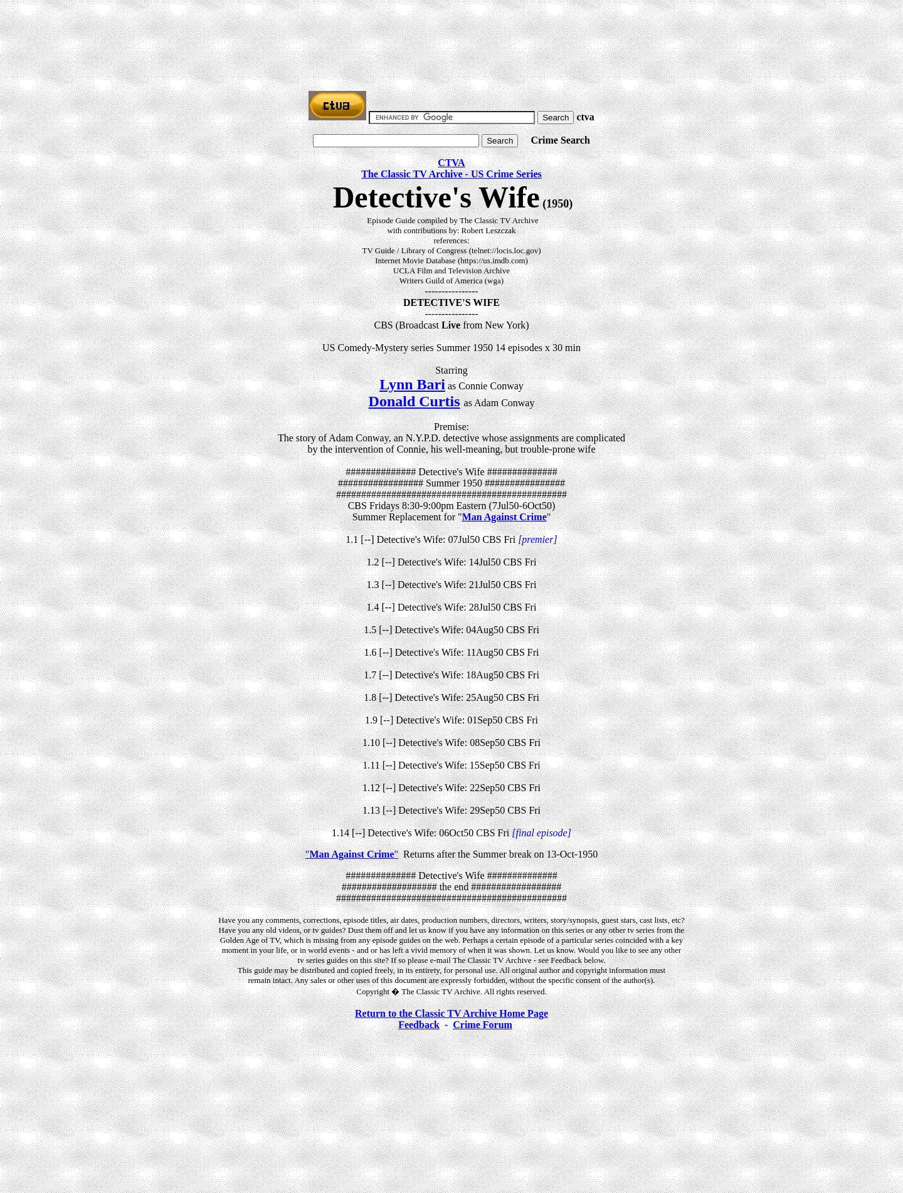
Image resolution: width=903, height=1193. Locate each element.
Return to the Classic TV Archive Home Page (451, 1013)
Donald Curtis (414, 401)
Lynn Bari (412, 384)
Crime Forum (482, 1024)
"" (351, 854)
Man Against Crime (504, 517)
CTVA (451, 162)
